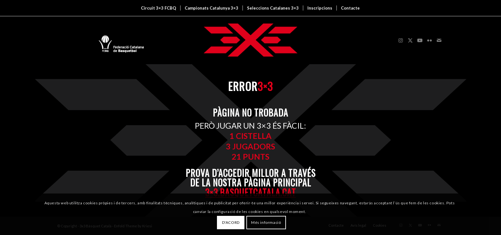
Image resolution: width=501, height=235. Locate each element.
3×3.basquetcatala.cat (250, 192)
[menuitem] (158, 8)
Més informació (266, 222)
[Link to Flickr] (429, 40)
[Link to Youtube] (420, 40)
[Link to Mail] (439, 40)
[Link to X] (410, 40)
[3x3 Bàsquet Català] (250, 40)
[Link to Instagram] (400, 40)
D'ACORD (231, 222)
